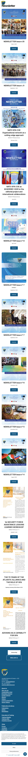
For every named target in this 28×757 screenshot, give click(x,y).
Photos (4, 726)
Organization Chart (7, 692)
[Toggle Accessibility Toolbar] (25, 754)
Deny (14, 747)
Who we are (5, 690)
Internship (4, 729)
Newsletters (5, 711)
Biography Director (7, 693)
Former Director (6, 695)
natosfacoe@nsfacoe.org (8, 684)
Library (3, 709)
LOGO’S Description (7, 700)
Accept (14, 743)
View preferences (14, 751)
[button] (26, 3)
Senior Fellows (6, 702)
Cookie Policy (10, 754)
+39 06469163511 (10, 681)
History (4, 699)
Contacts (4, 728)
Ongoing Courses (7, 720)
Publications (5, 708)
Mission (4, 697)
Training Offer (5, 719)
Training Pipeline (6, 717)
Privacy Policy (16, 754)
